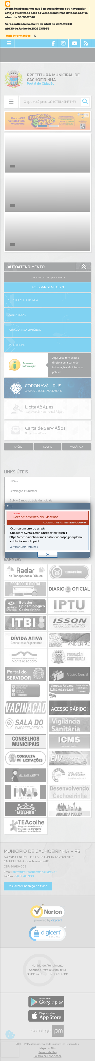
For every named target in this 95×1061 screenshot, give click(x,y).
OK (48, 554)
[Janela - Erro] (47, 530)
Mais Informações (18, 35)
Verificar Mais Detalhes (23, 547)
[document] (47, 531)
